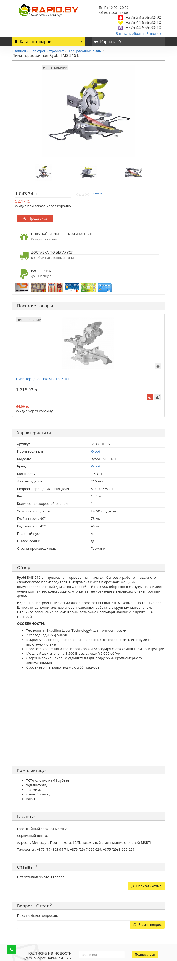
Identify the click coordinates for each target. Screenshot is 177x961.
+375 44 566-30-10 (143, 22)
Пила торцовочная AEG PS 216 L (43, 378)
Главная (19, 51)
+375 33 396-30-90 (143, 17)
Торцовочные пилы (85, 51)
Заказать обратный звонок (138, 33)
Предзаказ (35, 218)
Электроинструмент (47, 51)
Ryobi (95, 466)
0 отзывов (96, 193)
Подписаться (145, 954)
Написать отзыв (146, 886)
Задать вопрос (147, 924)
